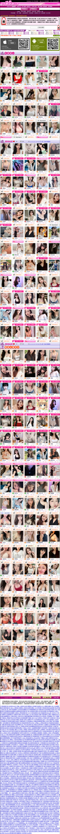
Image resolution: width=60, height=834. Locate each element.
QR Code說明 (56, 35)
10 (38, 141)
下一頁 (41, 141)
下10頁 (45, 141)
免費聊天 (46, 321)
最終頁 (48, 141)
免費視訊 (9, 67)
